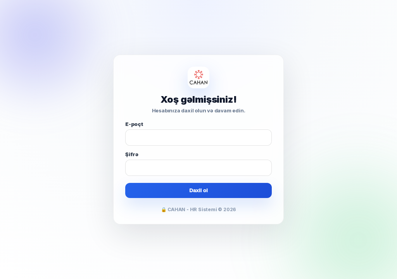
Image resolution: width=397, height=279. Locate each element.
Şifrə (131, 154)
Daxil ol (198, 190)
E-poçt (134, 124)
